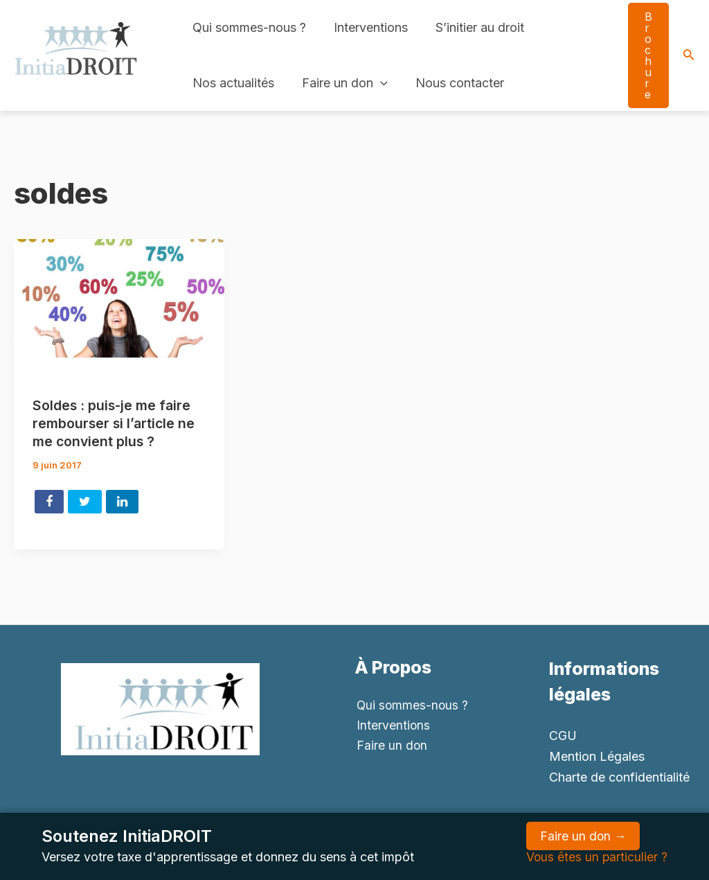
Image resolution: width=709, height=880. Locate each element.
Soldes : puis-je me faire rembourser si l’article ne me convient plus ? (115, 423)
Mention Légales (597, 755)
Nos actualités (232, 83)
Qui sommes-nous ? (248, 27)
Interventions (367, 27)
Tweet (85, 501)
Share (49, 501)
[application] (376, 83)
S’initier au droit (473, 27)
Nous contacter (453, 83)
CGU (563, 735)
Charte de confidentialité (619, 776)
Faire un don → (582, 836)
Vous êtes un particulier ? (596, 857)
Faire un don (341, 83)
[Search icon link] (689, 55)
